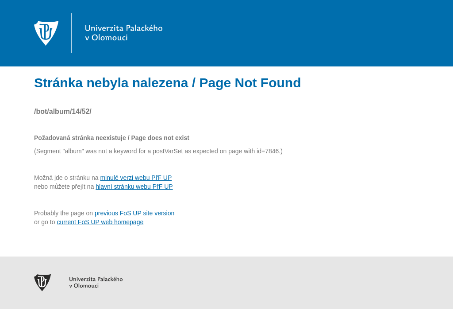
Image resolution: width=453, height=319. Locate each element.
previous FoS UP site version (134, 213)
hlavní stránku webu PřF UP (134, 186)
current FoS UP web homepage (100, 222)
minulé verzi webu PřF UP (136, 177)
